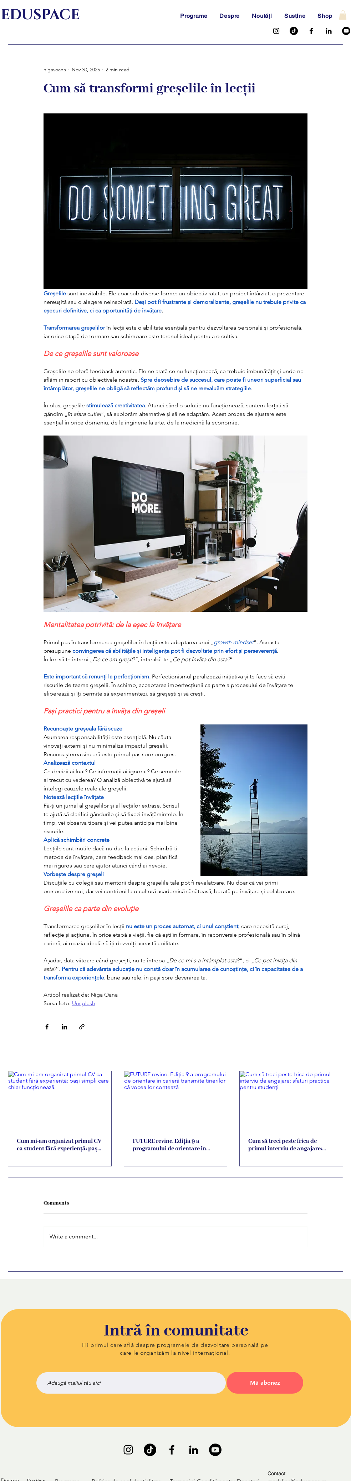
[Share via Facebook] (47, 1026)
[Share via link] (81, 1026)
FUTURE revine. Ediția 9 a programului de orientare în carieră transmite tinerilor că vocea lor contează (171, 1145)
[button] (343, 15)
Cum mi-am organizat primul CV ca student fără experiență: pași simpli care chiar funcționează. (59, 1145)
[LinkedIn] (329, 31)
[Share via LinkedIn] (64, 1026)
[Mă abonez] (265, 1383)
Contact (276, 1473)
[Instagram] (276, 31)
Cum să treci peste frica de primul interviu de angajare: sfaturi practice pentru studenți (289, 1145)
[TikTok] (294, 31)
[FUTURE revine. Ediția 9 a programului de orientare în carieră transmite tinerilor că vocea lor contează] (175, 1100)
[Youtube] (346, 31)
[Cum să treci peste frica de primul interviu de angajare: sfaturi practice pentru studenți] (291, 1100)
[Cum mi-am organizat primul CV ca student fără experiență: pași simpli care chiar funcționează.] (59, 1100)
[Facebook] (311, 31)
